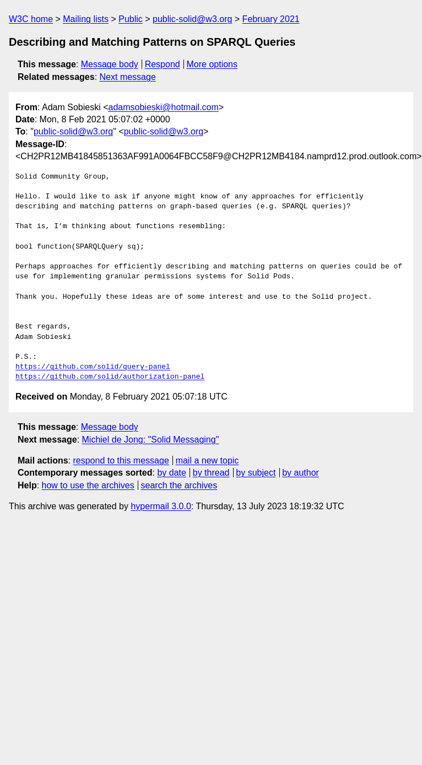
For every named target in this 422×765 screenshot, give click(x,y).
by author (300, 472)
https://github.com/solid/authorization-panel (109, 377)
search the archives (179, 485)
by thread (211, 472)
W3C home (31, 19)
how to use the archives (88, 485)
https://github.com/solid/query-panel (92, 367)
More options (212, 64)
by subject (255, 472)
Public (130, 19)
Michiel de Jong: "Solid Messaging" (150, 439)
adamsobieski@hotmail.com (164, 107)
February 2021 (271, 19)
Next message (128, 77)
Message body (109, 64)
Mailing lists (86, 19)
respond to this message (121, 460)
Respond (162, 64)
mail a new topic (207, 460)
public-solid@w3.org (192, 19)
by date (171, 472)
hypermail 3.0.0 (161, 506)
